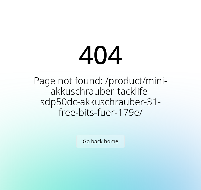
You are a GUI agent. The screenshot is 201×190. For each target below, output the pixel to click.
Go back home (100, 141)
